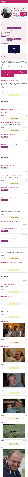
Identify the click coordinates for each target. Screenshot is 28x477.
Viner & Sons (14, 53)
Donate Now (14, 28)
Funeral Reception (5, 56)
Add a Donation (5, 101)
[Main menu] (26, 1)
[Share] (23, 14)
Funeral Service (4, 55)
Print (2, 58)
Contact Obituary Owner (20, 16)
